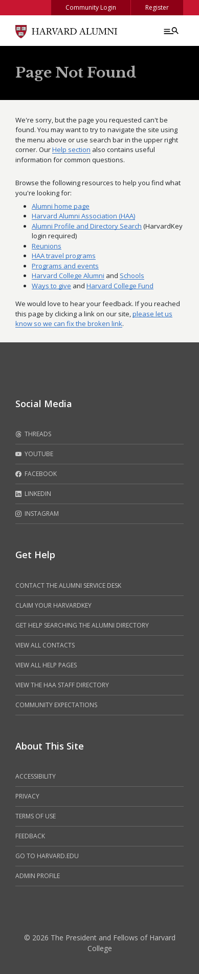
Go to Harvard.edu (47, 856)
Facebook (36, 474)
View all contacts (45, 645)
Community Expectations (56, 705)
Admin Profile (37, 875)
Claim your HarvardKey (53, 605)
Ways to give (51, 285)
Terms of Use (35, 816)
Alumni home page (61, 206)
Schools (132, 275)
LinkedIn (33, 493)
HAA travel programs (64, 255)
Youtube (34, 454)
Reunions (46, 246)
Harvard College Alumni (68, 275)
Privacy (27, 796)
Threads (33, 434)
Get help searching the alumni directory (82, 625)
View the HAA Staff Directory (62, 685)
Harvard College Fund (119, 285)
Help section (71, 149)
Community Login (90, 7)
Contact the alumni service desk (68, 585)
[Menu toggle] (170, 30)
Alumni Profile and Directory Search (87, 226)
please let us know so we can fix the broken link (93, 319)
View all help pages (46, 665)
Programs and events (65, 265)
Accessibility (35, 776)
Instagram (37, 513)
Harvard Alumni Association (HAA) (83, 215)
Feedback (30, 836)
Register (157, 7)
